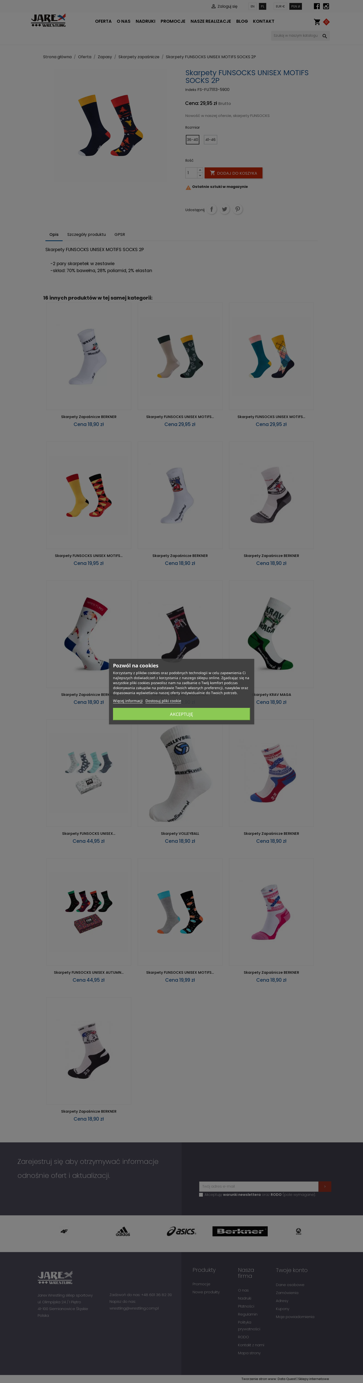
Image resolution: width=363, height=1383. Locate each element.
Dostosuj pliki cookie (163, 700)
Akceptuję (181, 714)
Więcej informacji (128, 700)
